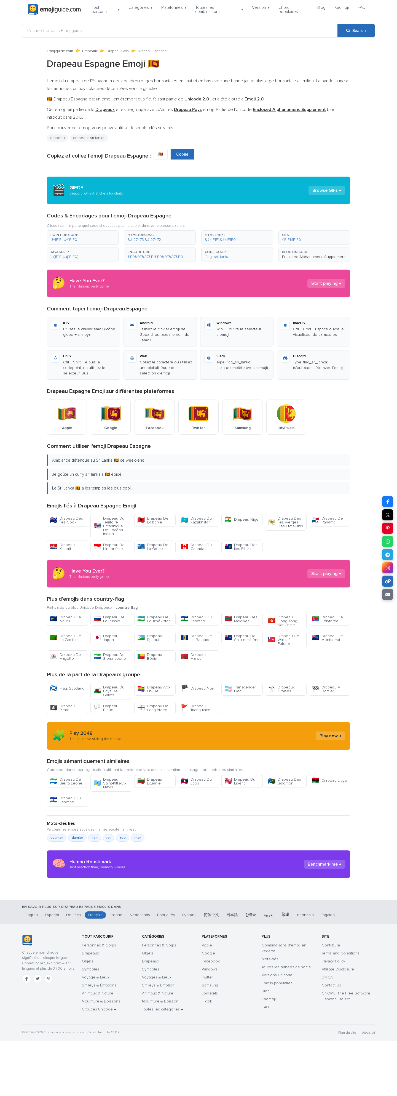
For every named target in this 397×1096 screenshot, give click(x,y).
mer (138, 838)
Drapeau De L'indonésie (109, 546)
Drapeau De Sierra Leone (109, 656)
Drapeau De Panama (327, 520)
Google (208, 1008)
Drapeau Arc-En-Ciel (153, 689)
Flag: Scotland (67, 688)
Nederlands (140, 970)
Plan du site (347, 1088)
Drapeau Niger (242, 519)
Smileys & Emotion (158, 1040)
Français (95, 970)
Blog (321, 7)
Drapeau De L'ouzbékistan (154, 619)
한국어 (251, 970)
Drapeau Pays (118, 51)
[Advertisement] (198, 926)
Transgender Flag (240, 689)
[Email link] (387, 594)
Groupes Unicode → (99, 1064)
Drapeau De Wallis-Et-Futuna (283, 640)
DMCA (327, 1032)
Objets (87, 1016)
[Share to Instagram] (387, 567)
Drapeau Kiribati (62, 546)
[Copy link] (387, 581)
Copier (182, 154)
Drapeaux (90, 51)
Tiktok (207, 1056)
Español (52, 970)
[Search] (356, 30)
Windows (210, 1024)
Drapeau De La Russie (109, 619)
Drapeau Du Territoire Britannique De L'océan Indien (108, 526)
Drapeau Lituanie (149, 781)
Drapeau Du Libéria (239, 781)
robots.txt (368, 1088)
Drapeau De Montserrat (327, 638)
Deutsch (73, 970)
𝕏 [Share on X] (387, 515)
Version (261, 7)
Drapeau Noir (197, 688)
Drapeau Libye (329, 780)
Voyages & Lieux (156, 1032)
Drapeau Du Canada (196, 546)
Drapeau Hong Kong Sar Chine (282, 621)
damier (77, 838)
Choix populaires (288, 9)
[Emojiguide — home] (54, 9)
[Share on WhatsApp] (387, 541)
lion (95, 838)
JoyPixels (210, 1048)
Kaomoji (341, 7)
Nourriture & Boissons (101, 1056)
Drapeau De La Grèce (152, 546)
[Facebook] (26, 1034)
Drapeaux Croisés (281, 689)
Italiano (116, 970)
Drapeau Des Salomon (284, 781)
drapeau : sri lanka (88, 137)
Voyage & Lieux (95, 1032)
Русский (189, 970)
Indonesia (305, 970)
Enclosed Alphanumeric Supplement (313, 256)
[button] (83, 237)
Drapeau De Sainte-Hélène (242, 638)
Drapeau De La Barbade (196, 638)
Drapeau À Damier (326, 689)
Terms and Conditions (341, 1008)
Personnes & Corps (99, 1000)
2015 (77, 117)
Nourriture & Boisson (160, 1056)
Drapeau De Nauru (65, 619)
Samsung (210, 1040)
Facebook (211, 1016)
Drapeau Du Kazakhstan (196, 520)
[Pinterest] (48, 1034)
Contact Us (331, 1040)
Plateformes (173, 7)
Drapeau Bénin (149, 656)
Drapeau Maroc (193, 656)
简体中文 (211, 970)
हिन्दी (285, 970)
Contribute (331, 1000)
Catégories (140, 7)
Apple (207, 1000)
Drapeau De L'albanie (152, 520)
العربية (269, 970)
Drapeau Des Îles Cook (66, 520)
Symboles (90, 1024)
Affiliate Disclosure (338, 1024)
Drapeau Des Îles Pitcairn (240, 546)
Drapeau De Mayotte (65, 656)
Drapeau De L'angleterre (152, 708)
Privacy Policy (333, 1016)
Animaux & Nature (97, 1048)
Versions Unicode (277, 1030)
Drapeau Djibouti (149, 638)
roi (108, 838)
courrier (56, 838)
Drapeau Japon (105, 638)
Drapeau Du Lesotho (196, 619)
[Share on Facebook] (387, 501)
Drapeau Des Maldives (240, 619)
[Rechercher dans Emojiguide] (179, 30)
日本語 (232, 970)
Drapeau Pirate (62, 708)
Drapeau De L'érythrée (327, 619)
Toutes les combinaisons (219, 9)
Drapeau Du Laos (196, 781)
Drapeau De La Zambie (65, 638)
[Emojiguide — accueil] (27, 995)
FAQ (362, 7)
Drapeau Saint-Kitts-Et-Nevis (109, 783)
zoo (122, 838)
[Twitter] (37, 1034)
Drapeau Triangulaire (195, 708)
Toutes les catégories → (162, 1064)
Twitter (207, 1032)
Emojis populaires (277, 1038)
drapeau (57, 137)
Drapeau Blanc (105, 708)
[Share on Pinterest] (387, 528)
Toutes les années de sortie (286, 1022)
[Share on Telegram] (387, 554)
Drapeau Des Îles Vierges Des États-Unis (285, 522)
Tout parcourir (106, 9)
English (31, 970)
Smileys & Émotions (99, 1040)
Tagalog (328, 970)
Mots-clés (270, 1014)
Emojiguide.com (60, 51)
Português (166, 970)
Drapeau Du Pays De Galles (108, 691)
